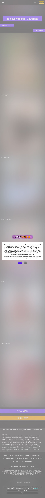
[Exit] (25, 263)
